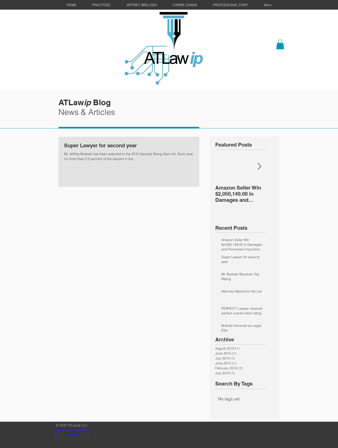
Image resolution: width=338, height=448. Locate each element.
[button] (280, 44)
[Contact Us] (73, 435)
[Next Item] (259, 166)
